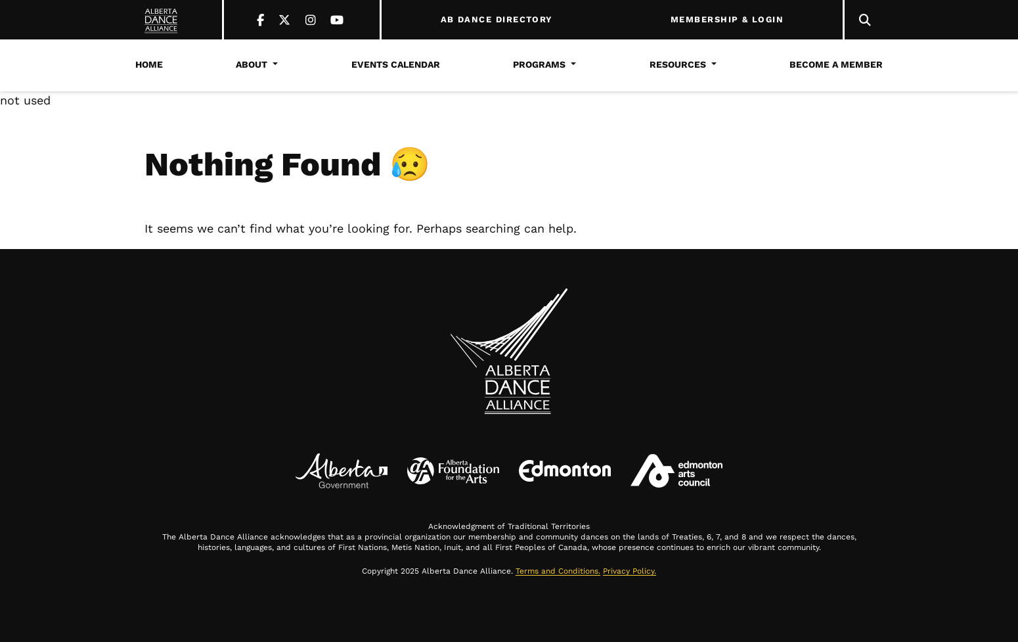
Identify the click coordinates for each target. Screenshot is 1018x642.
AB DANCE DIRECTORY (497, 19)
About (251, 64)
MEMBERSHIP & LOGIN (727, 19)
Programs (539, 64)
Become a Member (836, 64)
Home (149, 64)
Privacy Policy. (629, 571)
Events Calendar (395, 64)
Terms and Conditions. (558, 571)
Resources (678, 64)
